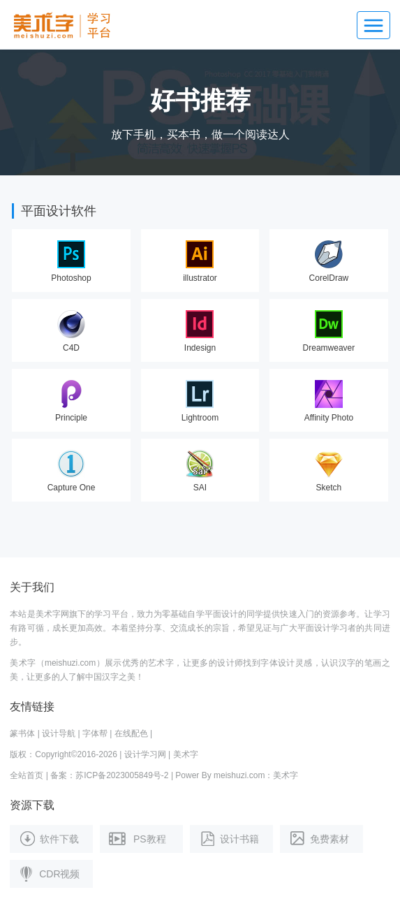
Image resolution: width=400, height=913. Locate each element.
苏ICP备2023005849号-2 (121, 775)
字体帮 (95, 733)
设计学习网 (145, 754)
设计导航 (58, 733)
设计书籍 (228, 838)
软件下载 (48, 838)
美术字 (185, 754)
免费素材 (318, 838)
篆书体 (22, 733)
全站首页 (26, 775)
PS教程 (136, 838)
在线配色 (131, 733)
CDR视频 (48, 873)
